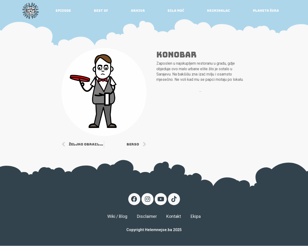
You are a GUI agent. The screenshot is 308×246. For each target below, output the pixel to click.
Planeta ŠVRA (266, 11)
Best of (101, 11)
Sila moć (175, 11)
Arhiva (138, 11)
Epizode (63, 11)
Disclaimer (147, 216)
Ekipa (196, 216)
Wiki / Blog (117, 216)
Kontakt (174, 216)
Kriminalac (218, 11)
